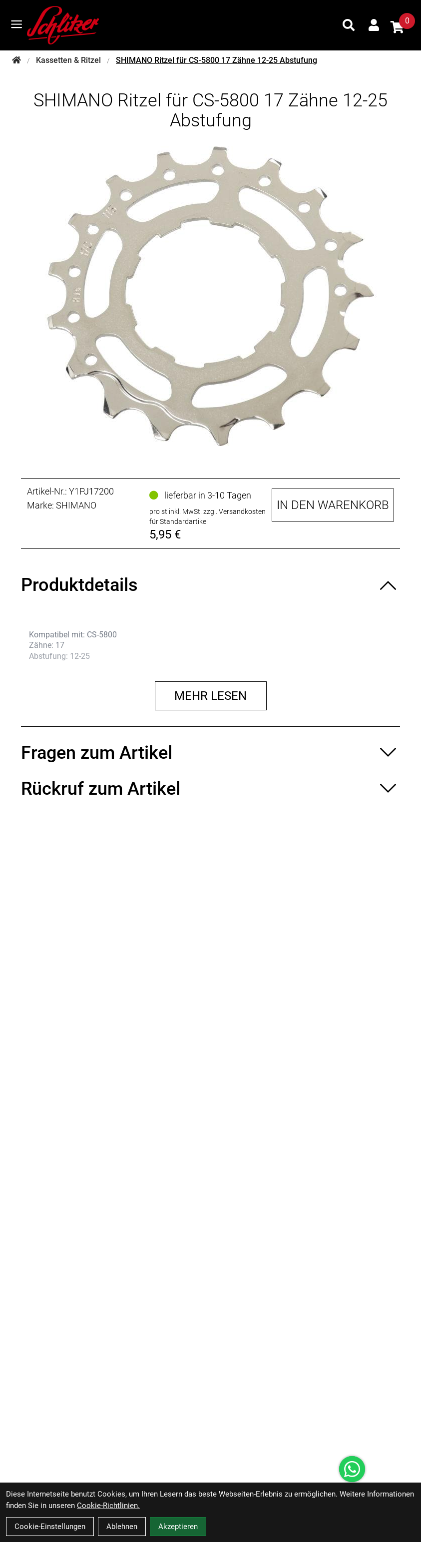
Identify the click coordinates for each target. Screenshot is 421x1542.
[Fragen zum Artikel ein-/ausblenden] (210, 753)
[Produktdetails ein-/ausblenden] (210, 585)
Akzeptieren (178, 1526)
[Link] (16, 24)
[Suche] (349, 25)
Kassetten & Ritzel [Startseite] (68, 60)
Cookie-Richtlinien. (108, 1505)
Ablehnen (121, 1526)
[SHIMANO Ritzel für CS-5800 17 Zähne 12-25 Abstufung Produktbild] (210, 296)
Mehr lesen (210, 696)
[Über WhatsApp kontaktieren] (352, 1469)
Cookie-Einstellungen (49, 1526)
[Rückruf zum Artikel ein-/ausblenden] (210, 789)
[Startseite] (16, 60)
